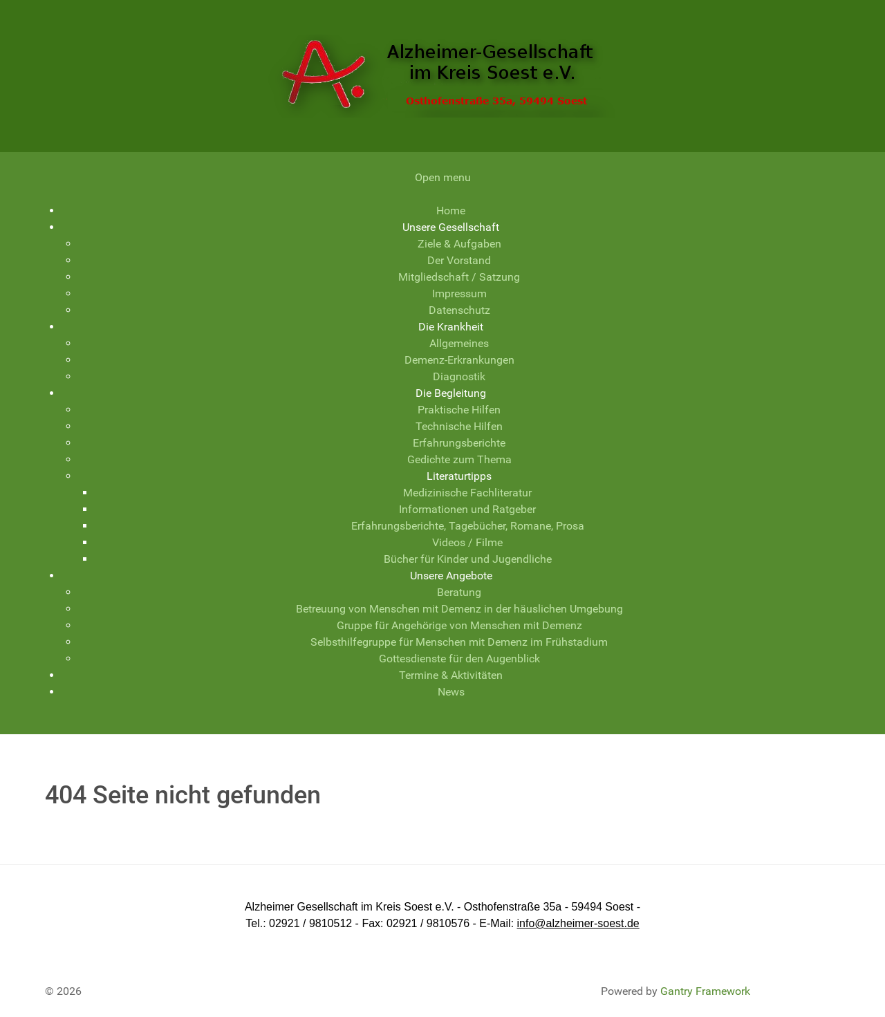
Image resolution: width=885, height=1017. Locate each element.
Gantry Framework (705, 991)
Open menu (443, 177)
